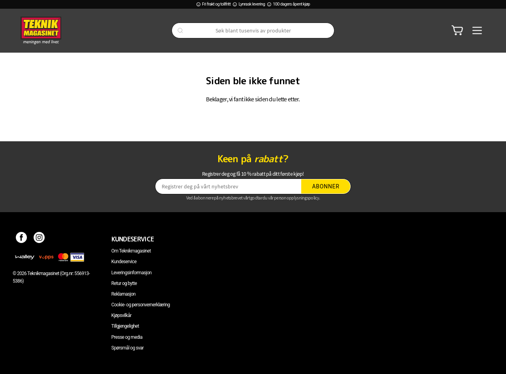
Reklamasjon (123, 294)
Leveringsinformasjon (131, 272)
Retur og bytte (124, 283)
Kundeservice (123, 261)
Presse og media (127, 337)
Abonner (326, 186)
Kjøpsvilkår (121, 315)
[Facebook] (21, 239)
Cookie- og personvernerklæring (140, 305)
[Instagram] (39, 239)
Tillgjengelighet (125, 326)
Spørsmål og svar (127, 348)
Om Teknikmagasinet (131, 251)
